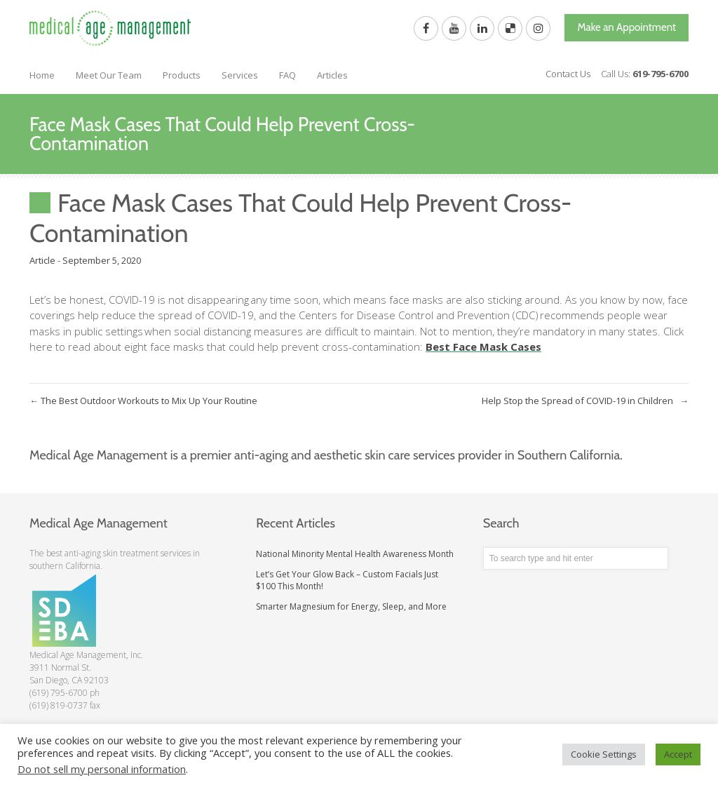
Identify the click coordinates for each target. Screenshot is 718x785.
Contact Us (568, 73)
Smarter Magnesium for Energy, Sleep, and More (351, 606)
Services (240, 75)
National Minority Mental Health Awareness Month (355, 554)
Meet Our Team (109, 75)
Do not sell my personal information (102, 769)
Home (42, 75)
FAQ (287, 75)
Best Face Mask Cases (483, 347)
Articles (332, 75)
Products (182, 75)
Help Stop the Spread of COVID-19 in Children (585, 400)
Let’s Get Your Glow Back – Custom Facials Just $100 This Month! (347, 580)
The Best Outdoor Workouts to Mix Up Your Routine (143, 400)
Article (42, 260)
